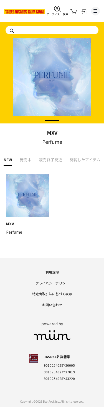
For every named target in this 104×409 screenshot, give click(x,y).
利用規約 (52, 272)
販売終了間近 (50, 159)
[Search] (52, 30)
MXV (52, 133)
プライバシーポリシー (52, 283)
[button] (57, 11)
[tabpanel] (52, 92)
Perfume (52, 141)
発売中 (25, 159)
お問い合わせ (52, 304)
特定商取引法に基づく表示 (52, 293)
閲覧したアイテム (85, 159)
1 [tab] (48, 121)
